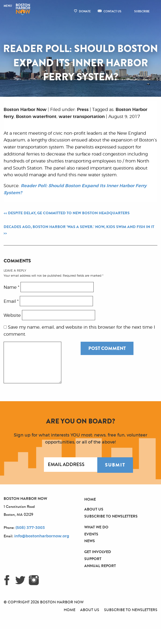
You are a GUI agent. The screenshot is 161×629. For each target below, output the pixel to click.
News (89, 541)
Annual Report (100, 566)
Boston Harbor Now (25, 110)
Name (11, 287)
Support (92, 559)
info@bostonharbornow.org (41, 536)
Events (91, 534)
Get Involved (97, 552)
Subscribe (142, 11)
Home (90, 499)
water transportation (82, 117)
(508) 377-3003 (30, 528)
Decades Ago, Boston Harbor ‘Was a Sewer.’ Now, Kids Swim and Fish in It (79, 227)
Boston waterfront (36, 117)
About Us (93, 509)
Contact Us (112, 11)
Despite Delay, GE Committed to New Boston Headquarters (69, 213)
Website (12, 315)
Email (11, 301)
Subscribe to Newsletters (111, 516)
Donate (85, 11)
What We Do (96, 527)
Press (83, 110)
